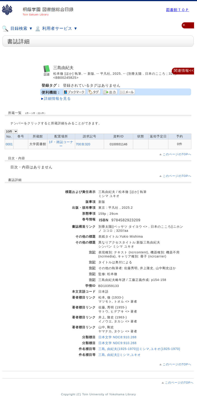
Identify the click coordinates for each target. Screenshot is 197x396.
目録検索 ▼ (17, 28)
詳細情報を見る (57, 98)
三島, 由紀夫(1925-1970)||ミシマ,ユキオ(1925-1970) (139, 349)
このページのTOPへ (177, 154)
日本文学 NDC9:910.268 (117, 343)
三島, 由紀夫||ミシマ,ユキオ (119, 355)
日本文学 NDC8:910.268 (117, 337)
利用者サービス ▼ (56, 28)
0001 (9, 144)
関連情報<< (184, 70)
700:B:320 (83, 144)
